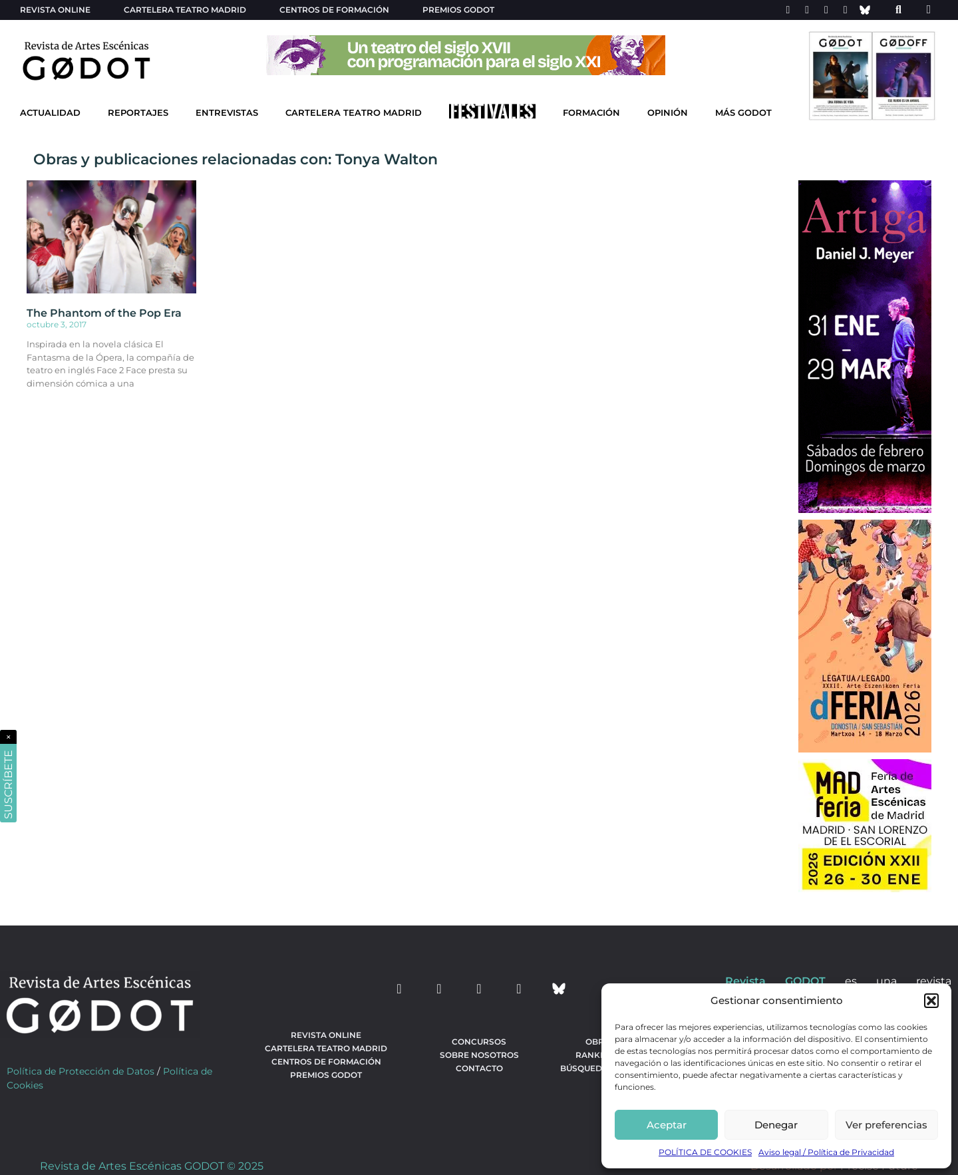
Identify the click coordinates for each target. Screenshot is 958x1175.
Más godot (743, 113)
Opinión (667, 113)
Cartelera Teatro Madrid (353, 113)
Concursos (479, 1042)
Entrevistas (227, 113)
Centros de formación (334, 10)
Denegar (776, 1124)
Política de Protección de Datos (80, 1071)
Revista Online (55, 10)
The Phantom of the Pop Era (104, 313)
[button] (931, 1000)
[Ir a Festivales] (492, 114)
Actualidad (50, 113)
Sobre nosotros (479, 1055)
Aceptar (667, 1124)
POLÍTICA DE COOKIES (705, 1152)
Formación (591, 113)
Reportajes (138, 113)
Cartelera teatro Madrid (185, 10)
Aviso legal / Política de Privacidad (826, 1152)
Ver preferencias (886, 1124)
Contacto (479, 1068)
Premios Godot (458, 10)
